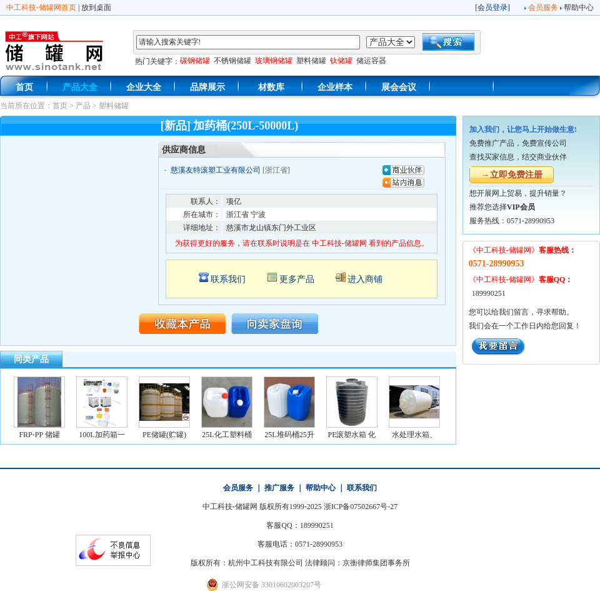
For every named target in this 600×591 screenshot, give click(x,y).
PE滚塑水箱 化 (352, 434)
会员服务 (543, 7)
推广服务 (279, 487)
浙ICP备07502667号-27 (361, 506)
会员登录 (493, 7)
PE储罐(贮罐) (164, 434)
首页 (24, 87)
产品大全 (80, 87)
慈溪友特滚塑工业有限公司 (216, 170)
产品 (83, 105)
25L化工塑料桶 (226, 434)
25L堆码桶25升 (289, 434)
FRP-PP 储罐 (39, 434)
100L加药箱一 (101, 434)
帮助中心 (579, 7)
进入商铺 (365, 279)
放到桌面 (96, 7)
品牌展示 (207, 87)
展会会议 (398, 87)
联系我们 (228, 279)
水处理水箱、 (414, 434)
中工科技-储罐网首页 (41, 7)
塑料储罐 (114, 105)
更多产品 (296, 279)
